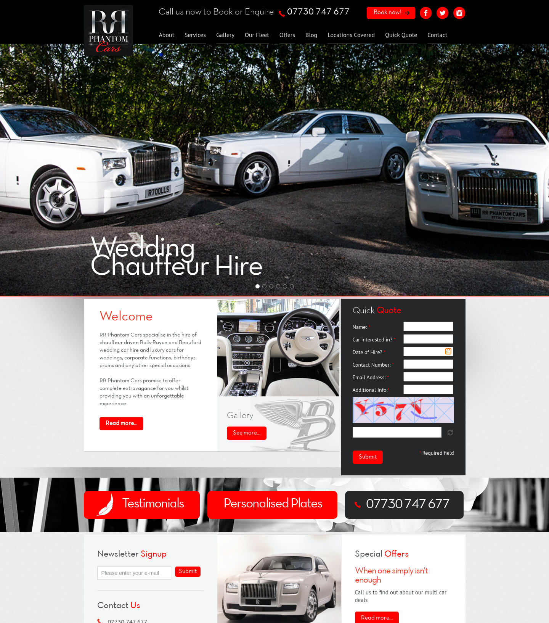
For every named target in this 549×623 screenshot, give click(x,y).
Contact (437, 35)
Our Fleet (257, 35)
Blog (311, 35)
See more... (246, 433)
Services (195, 35)
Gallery (225, 35)
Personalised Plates (272, 504)
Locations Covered (351, 35)
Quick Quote (401, 35)
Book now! (387, 12)
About (167, 35)
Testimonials (153, 504)
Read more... (377, 618)
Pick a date (448, 351)
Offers (287, 35)
